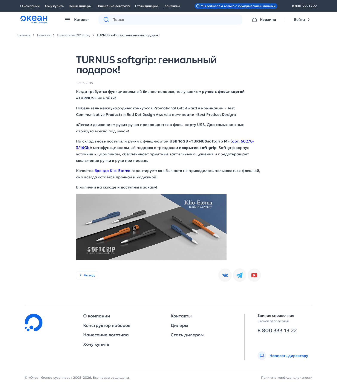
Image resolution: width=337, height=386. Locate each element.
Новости (43, 35)
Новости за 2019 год (73, 35)
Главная (23, 35)
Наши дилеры (80, 6)
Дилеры (179, 325)
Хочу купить (54, 6)
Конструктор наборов (106, 325)
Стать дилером (147, 6)
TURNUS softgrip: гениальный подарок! (128, 35)
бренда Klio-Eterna (113, 170)
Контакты (172, 6)
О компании (30, 6)
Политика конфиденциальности (286, 377)
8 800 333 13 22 (304, 6)
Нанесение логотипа (113, 6)
